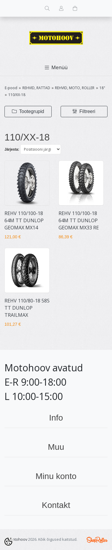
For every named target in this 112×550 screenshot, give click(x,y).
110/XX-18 (16, 94)
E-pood (11, 87)
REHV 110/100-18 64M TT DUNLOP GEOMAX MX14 (24, 220)
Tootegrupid (28, 111)
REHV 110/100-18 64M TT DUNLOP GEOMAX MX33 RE (79, 220)
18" (102, 87)
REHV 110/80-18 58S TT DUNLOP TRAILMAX (27, 307)
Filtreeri (84, 111)
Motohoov (18, 539)
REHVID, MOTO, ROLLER (74, 87)
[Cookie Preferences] (8, 541)
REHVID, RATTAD (36, 87)
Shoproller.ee (97, 540)
